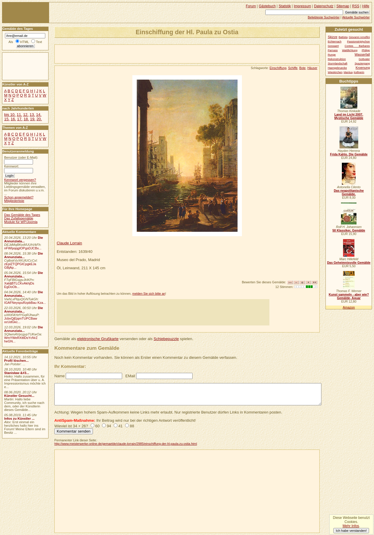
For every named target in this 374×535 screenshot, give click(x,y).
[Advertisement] (123, 53)
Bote (302, 68)
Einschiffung (277, 68)
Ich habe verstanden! (351, 530)
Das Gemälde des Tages (22, 215)
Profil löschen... (16, 360)
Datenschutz (323, 6)
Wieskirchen (335, 72)
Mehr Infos (350, 526)
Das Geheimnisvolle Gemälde (348, 262)
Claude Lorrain (69, 243)
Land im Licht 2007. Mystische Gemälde (348, 116)
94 (109, 426)
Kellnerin (359, 72)
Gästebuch (267, 6)
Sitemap (342, 6)
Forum (251, 6)
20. (39, 119)
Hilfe (365, 6)
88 (132, 426)
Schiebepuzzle (166, 339)
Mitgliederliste (14, 201)
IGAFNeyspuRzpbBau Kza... (25, 302)
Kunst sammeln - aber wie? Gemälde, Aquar (349, 296)
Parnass (333, 50)
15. (6, 119)
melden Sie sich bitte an (148, 293)
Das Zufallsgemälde (18, 218)
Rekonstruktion (337, 59)
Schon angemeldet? (18, 197)
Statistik (285, 6)
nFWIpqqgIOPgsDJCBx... (22, 248)
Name (59, 376)
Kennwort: (11, 166)
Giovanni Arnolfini (359, 37)
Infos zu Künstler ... (19, 418)
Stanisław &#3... (16, 373)
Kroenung (363, 67)
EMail (130, 376)
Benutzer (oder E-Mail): (21, 157)
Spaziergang (362, 63)
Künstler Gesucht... (19, 395)
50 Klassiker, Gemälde (349, 230)
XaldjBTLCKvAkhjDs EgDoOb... (19, 285)
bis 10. (9, 114)
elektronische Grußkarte (98, 339)
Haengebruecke (337, 67)
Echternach (335, 41)
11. (19, 114)
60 (97, 426)
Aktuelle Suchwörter (356, 17)
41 (120, 426)
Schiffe (292, 68)
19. (32, 119)
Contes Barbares (357, 45)
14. (38, 114)
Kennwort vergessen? (20, 179)
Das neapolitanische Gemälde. (349, 192)
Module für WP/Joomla (20, 222)
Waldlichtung (349, 50)
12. (25, 114)
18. (26, 119)
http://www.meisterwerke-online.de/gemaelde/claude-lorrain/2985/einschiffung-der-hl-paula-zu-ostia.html (125, 443)
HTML (24, 42)
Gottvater (364, 59)
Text (39, 42)
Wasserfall (362, 54)
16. (13, 119)
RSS (355, 6)
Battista (343, 37)
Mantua (348, 72)
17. (19, 119)
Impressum (302, 6)
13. (32, 114)
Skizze (332, 37)
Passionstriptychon (358, 41)
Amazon (349, 307)
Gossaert (333, 45)
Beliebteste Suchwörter (324, 17)
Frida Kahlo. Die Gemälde (349, 154)
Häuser (312, 68)
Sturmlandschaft (337, 63)
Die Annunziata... (23, 239)
